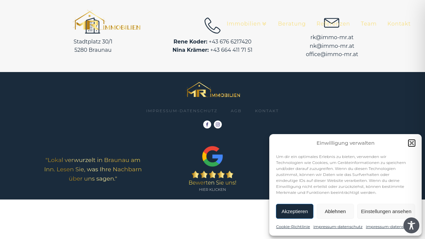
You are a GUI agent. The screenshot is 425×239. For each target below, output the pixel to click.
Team (369, 24)
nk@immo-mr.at (332, 46)
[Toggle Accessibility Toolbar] (411, 225)
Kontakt (399, 24)
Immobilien (247, 24)
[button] (411, 143)
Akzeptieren (295, 211)
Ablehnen (335, 211)
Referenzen (333, 24)
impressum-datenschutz (338, 226)
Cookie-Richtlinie (293, 226)
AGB (236, 110)
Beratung (292, 24)
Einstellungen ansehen (386, 211)
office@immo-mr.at (332, 54)
